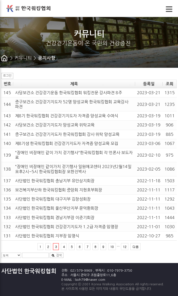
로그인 (7, 75)
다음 (135, 246)
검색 (56, 255)
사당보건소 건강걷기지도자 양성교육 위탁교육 (54, 125)
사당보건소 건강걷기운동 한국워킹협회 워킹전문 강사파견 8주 (68, 93)
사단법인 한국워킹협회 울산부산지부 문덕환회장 (56, 208)
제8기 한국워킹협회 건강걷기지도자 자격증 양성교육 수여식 (66, 116)
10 (112, 246)
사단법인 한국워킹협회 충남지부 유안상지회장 (54, 181)
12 (125, 246)
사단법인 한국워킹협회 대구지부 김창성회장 (53, 199)
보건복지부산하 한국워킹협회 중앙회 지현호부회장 (58, 190)
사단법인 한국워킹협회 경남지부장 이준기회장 (54, 218)
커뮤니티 (23, 58)
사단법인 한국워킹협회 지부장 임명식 (47, 236)
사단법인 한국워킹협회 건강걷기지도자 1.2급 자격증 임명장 (66, 227)
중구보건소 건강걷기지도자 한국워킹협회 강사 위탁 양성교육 (67, 134)
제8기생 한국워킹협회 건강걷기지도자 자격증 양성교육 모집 (66, 143)
